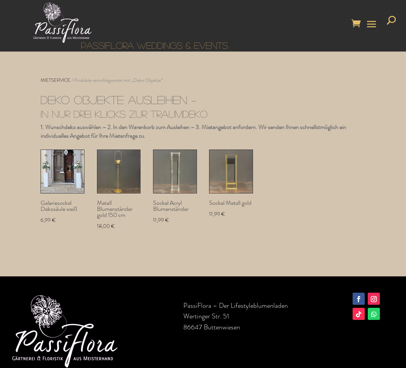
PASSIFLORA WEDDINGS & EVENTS (154, 45)
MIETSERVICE (55, 80)
